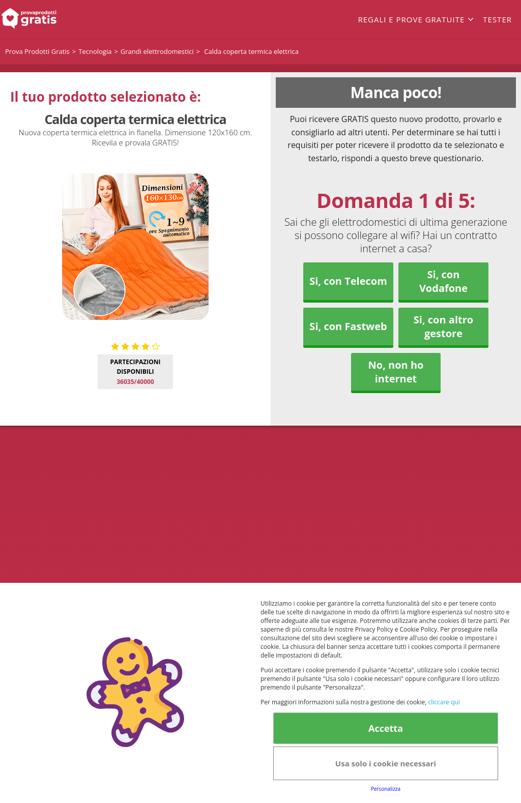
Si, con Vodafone (443, 281)
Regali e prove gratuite (411, 19)
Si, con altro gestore (443, 326)
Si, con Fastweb (348, 326)
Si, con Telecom (348, 281)
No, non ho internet (396, 371)
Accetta (385, 728)
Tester (497, 19)
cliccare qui (443, 702)
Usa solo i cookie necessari (385, 763)
